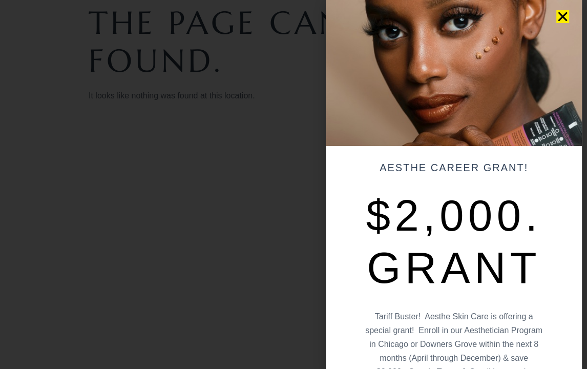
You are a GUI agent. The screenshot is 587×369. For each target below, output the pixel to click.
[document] (293, 184)
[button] (557, 16)
